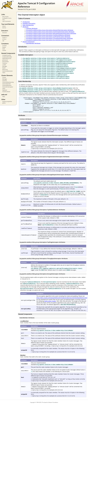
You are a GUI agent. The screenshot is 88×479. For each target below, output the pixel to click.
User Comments (6, 21)
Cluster (4, 50)
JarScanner (5, 60)
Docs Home (5, 16)
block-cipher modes (50, 304)
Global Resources (6, 58)
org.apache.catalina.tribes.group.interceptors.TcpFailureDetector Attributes (48, 35)
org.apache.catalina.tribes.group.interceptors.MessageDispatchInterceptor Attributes (51, 33)
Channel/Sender (6, 84)
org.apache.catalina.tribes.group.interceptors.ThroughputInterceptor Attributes (49, 38)
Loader (4, 65)
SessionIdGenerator (7, 71)
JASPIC (4, 103)
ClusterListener (6, 91)
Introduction (26, 22)
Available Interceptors (29, 23)
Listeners (4, 63)
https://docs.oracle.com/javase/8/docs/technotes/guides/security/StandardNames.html (61, 300)
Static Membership (28, 25)
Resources (5, 69)
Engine (4, 47)
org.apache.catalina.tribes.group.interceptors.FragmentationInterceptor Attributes (50, 32)
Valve (3, 72)
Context (4, 45)
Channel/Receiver (6, 85)
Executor (4, 32)
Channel (4, 80)
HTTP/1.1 (4, 37)
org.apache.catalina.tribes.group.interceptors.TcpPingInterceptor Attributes (48, 37)
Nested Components (29, 41)
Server (4, 26)
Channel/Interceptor (7, 87)
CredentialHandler (7, 57)
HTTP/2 (4, 39)
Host (3, 49)
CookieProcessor (6, 55)
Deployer (4, 90)
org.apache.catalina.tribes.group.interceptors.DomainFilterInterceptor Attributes (49, 30)
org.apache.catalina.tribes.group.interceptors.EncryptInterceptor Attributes (48, 40)
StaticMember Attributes (33, 43)
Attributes (25, 27)
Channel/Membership (8, 82)
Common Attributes (31, 28)
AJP (3, 41)
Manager (4, 66)
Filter (3, 96)
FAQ (3, 19)
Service (4, 28)
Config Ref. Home (6, 18)
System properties (7, 101)
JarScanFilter (5, 61)
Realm (4, 68)
